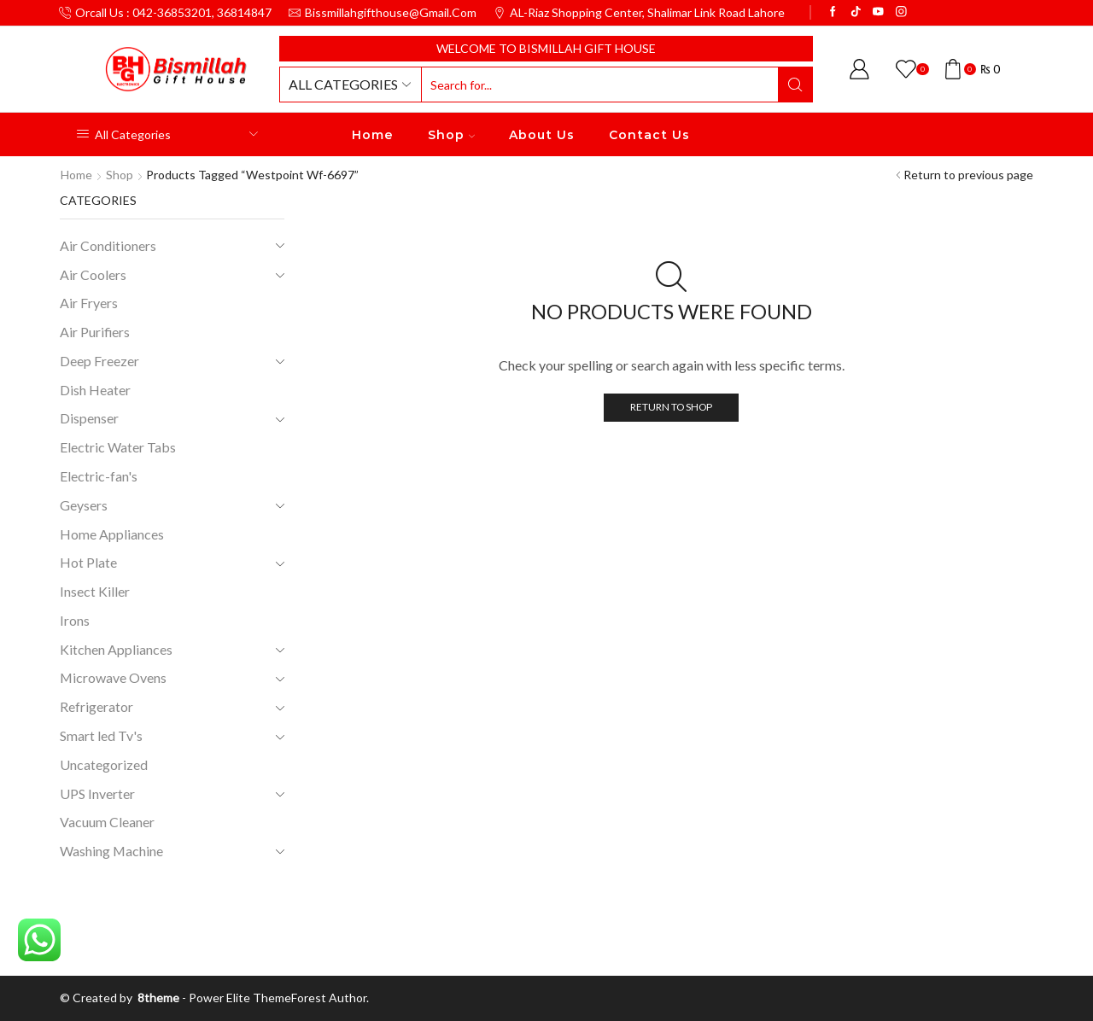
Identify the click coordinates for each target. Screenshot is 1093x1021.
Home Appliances (112, 534)
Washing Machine (111, 851)
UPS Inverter (97, 793)
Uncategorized (104, 764)
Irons (75, 620)
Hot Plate (88, 562)
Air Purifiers (95, 332)
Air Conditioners (108, 245)
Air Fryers (89, 303)
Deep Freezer (99, 361)
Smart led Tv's (101, 735)
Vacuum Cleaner (107, 822)
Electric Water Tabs (118, 447)
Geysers (84, 505)
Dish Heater (95, 390)
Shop (451, 135)
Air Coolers (93, 274)
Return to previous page (968, 174)
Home (373, 135)
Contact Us (649, 135)
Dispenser (89, 418)
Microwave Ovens (113, 677)
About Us (542, 135)
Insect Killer (95, 591)
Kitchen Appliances (116, 649)
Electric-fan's (98, 476)
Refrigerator (96, 706)
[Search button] (795, 84)
